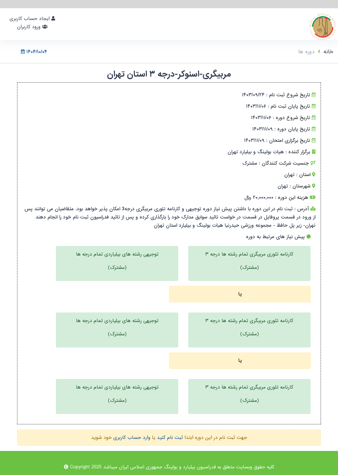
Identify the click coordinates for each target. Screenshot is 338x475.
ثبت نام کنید (170, 437)
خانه (328, 52)
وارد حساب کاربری (131, 437)
